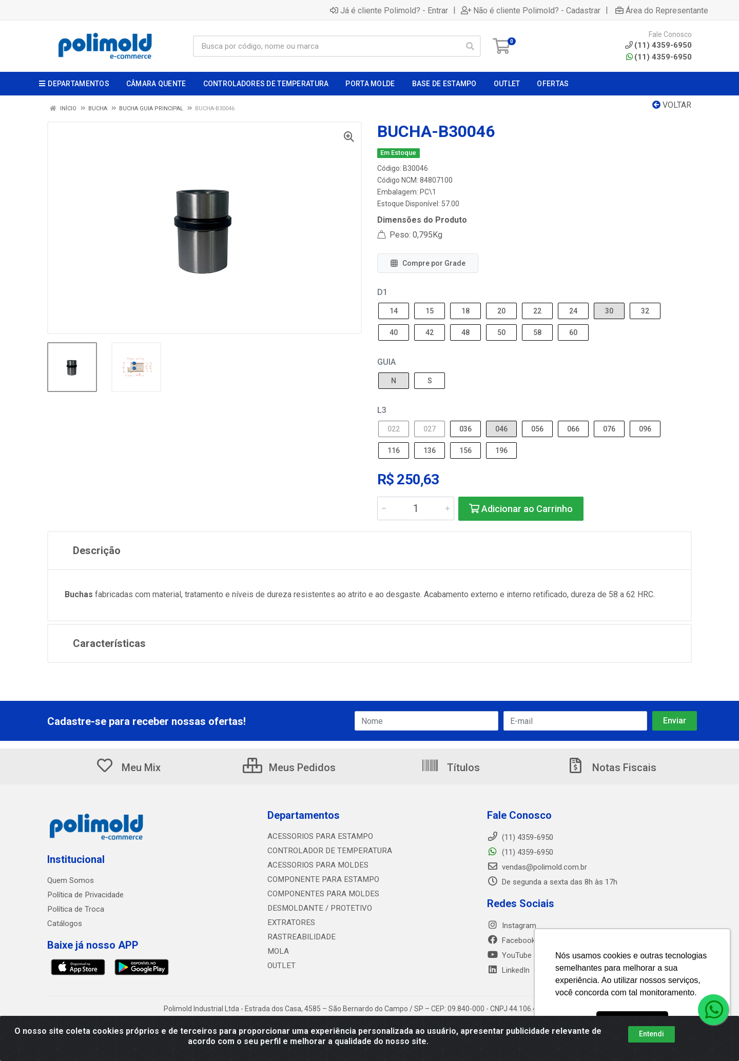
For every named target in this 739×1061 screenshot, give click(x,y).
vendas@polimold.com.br (537, 867)
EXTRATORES (290, 922)
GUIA (386, 362)
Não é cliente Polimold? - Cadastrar (530, 10)
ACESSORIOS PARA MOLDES (315, 865)
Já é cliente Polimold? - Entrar (389, 10)
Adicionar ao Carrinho (521, 508)
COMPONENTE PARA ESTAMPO (320, 879)
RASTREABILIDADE (299, 936)
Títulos (450, 767)
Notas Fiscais (611, 767)
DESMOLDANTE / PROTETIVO (317, 908)
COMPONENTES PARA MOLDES (320, 893)
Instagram (511, 925)
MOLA (277, 951)
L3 (381, 410)
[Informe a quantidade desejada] (415, 508)
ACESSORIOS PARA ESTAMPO (318, 836)
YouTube (509, 955)
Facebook (511, 940)
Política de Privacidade (85, 894)
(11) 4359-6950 (659, 57)
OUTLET (281, 965)
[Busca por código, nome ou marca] (326, 46)
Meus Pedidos (289, 767)
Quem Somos (70, 880)
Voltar (671, 105)
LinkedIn (508, 970)
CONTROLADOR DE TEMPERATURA (326, 850)
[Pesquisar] (470, 46)
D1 (382, 292)
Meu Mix (128, 767)
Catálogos (64, 923)
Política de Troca (75, 909)
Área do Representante (661, 10)
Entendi (651, 1034)
